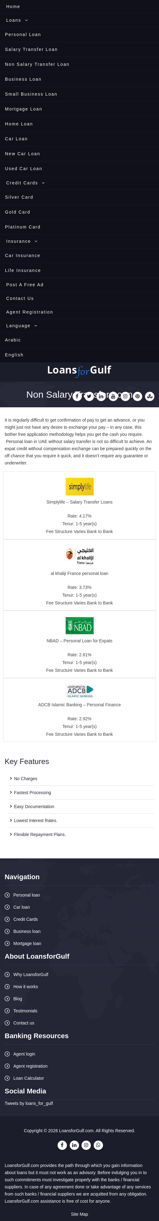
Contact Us (20, 298)
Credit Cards (25, 182)
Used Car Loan (23, 168)
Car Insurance (22, 255)
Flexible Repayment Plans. (40, 834)
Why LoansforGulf (30, 974)
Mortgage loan (27, 943)
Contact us (23, 1022)
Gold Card (17, 212)
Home (13, 6)
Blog (17, 998)
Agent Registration (29, 312)
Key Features (27, 761)
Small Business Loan (31, 94)
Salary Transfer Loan (31, 49)
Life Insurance (23, 270)
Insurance (22, 241)
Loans (17, 20)
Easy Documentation (34, 806)
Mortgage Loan (23, 108)
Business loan (26, 931)
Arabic (13, 339)
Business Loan (23, 79)
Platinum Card (23, 226)
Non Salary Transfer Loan (37, 64)
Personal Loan (23, 34)
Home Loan (19, 123)
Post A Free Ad (25, 284)
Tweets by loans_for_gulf (29, 1103)
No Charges (25, 778)
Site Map (79, 1214)
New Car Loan (22, 153)
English (14, 354)
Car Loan (16, 138)
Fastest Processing (32, 792)
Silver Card (19, 197)
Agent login (24, 1053)
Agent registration (30, 1066)
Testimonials (25, 1010)
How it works (25, 986)
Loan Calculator (28, 1078)
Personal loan (26, 895)
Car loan (21, 907)
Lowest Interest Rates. (35, 820)
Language (22, 325)
